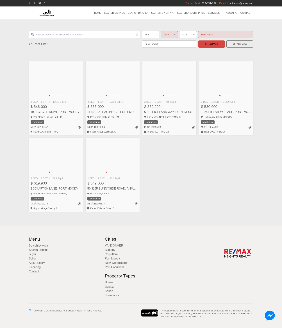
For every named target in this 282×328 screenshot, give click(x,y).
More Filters (207, 34)
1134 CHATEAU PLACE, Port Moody (112, 111)
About (230, 13)
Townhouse (112, 295)
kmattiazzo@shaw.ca (240, 3)
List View (211, 44)
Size (184, 34)
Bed (147, 34)
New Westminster (116, 262)
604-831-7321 (210, 3)
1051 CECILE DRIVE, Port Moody (55, 111)
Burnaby (110, 249)
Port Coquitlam (114, 267)
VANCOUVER (114, 245)
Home (97, 13)
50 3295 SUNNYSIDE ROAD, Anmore (112, 188)
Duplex (109, 286)
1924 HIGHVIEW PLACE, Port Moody (226, 111)
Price (166, 34)
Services (214, 13)
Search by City (161, 13)
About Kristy (37, 262)
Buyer (32, 254)
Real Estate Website (73, 310)
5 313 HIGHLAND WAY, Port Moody (169, 111)
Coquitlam (111, 254)
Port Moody (112, 258)
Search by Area (138, 13)
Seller (32, 258)
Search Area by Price (191, 13)
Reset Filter (38, 43)
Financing (35, 267)
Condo (109, 291)
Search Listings (114, 13)
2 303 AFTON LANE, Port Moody (54, 188)
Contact (246, 13)
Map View (240, 44)
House (109, 282)
